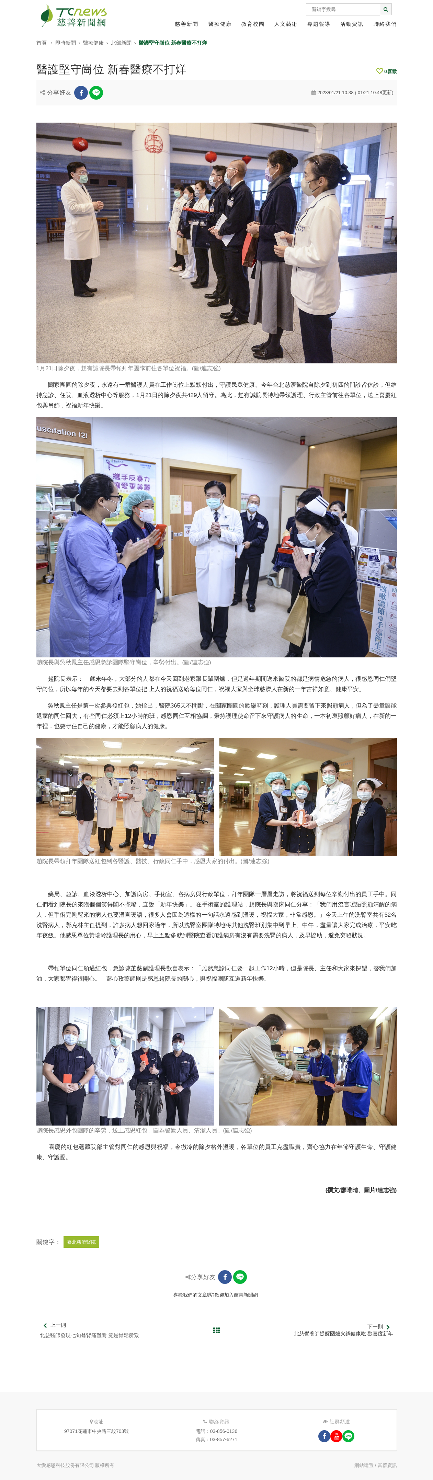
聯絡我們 (385, 24)
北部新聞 (121, 43)
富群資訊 (387, 1465)
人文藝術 (286, 24)
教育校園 (253, 24)
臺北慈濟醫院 (81, 1242)
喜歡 (386, 71)
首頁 (41, 43)
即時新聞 (65, 43)
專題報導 (319, 24)
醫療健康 (220, 24)
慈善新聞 (186, 24)
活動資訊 (352, 24)
